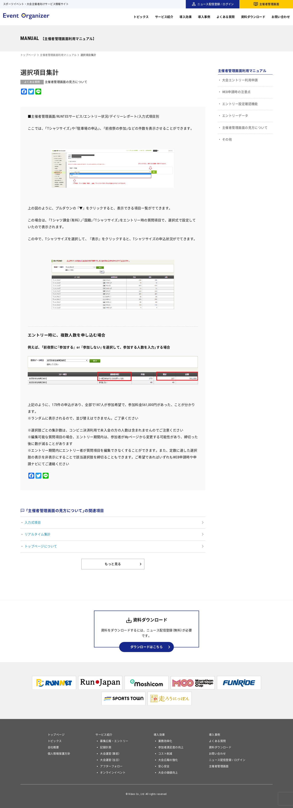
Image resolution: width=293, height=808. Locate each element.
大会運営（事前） (110, 753)
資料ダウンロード (253, 17)
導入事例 (204, 17)
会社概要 (53, 747)
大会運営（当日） (110, 759)
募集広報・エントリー (114, 741)
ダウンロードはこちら (146, 647)
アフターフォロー (111, 766)
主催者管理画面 (269, 4)
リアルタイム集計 (38, 534)
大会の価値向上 (168, 772)
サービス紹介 (164, 17)
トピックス (141, 17)
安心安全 (164, 766)
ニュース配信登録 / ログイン (215, 4)
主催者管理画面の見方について (245, 128)
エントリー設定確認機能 (240, 104)
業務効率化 (165, 741)
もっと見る (113, 564)
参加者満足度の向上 (171, 747)
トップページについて (41, 546)
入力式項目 (33, 522)
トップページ (28, 55)
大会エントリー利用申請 (240, 80)
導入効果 (185, 17)
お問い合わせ (281, 17)
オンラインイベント (112, 772)
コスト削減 (165, 753)
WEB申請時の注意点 (236, 92)
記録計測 (105, 747)
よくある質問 (225, 17)
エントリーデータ (235, 116)
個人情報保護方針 (59, 753)
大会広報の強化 (168, 759)
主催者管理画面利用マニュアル (58, 55)
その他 (227, 139)
